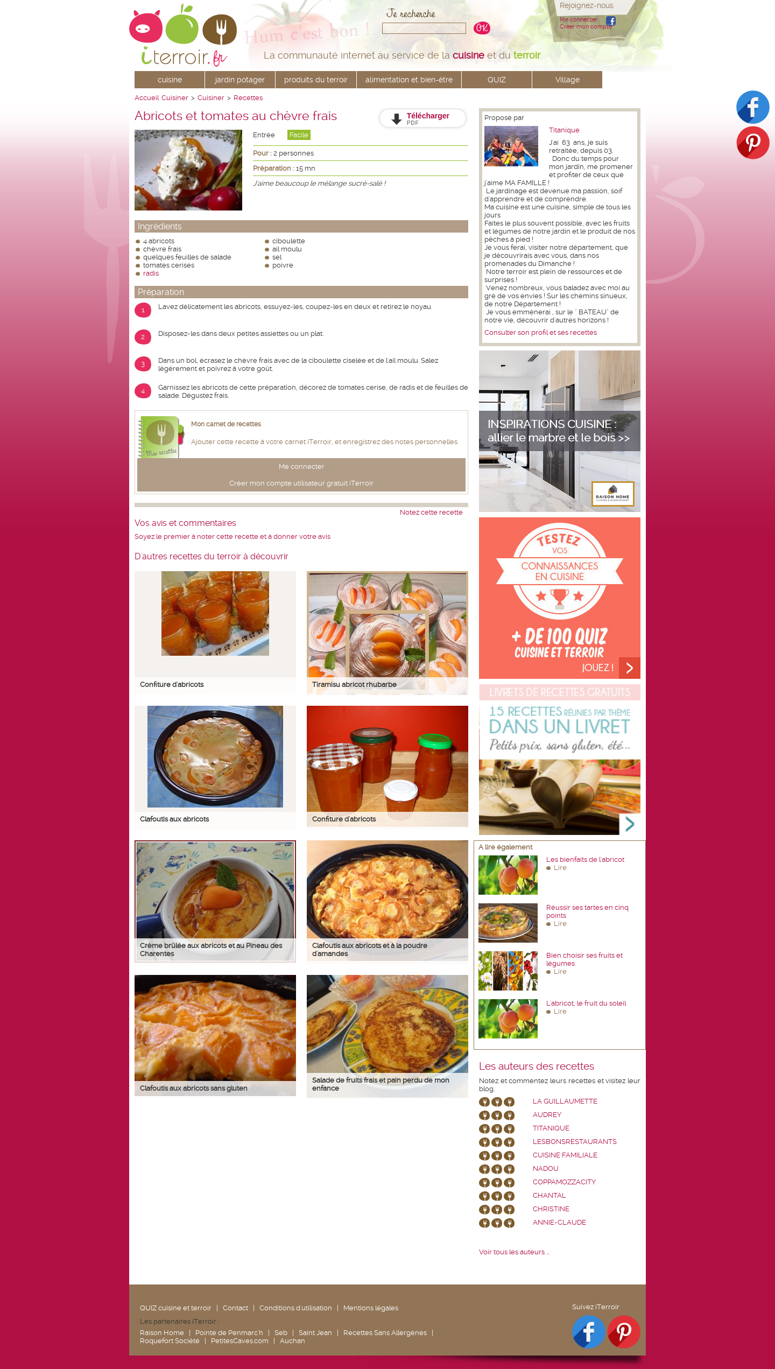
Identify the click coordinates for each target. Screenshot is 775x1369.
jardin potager (240, 79)
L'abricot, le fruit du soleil (586, 1003)
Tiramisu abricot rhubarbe (354, 684)
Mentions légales (370, 1308)
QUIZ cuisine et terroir (176, 1308)
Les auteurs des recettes (536, 1066)
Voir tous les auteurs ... (514, 1252)
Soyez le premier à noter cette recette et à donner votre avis (232, 536)
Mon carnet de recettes (226, 424)
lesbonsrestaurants (575, 1142)
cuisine (170, 79)
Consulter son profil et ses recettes (540, 332)
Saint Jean (315, 1333)
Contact (235, 1308)
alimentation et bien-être (409, 79)
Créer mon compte (586, 26)
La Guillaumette (565, 1101)
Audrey (547, 1115)
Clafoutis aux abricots (174, 819)
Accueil (147, 98)
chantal (549, 1195)
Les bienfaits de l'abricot (585, 859)
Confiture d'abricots (171, 684)
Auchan (292, 1341)
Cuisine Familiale (565, 1155)
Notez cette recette (431, 512)
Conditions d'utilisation (295, 1308)
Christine (551, 1209)
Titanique (564, 130)
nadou (546, 1168)
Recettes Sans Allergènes (385, 1333)
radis (151, 273)
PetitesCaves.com (240, 1341)
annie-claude (559, 1222)
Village (567, 79)
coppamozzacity (564, 1182)
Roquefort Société (170, 1341)
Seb (280, 1333)
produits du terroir (316, 79)
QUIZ (497, 79)
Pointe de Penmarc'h (229, 1333)
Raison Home (162, 1333)
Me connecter (578, 19)
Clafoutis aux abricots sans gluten (194, 1088)
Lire (560, 867)
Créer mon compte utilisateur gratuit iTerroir (301, 483)
